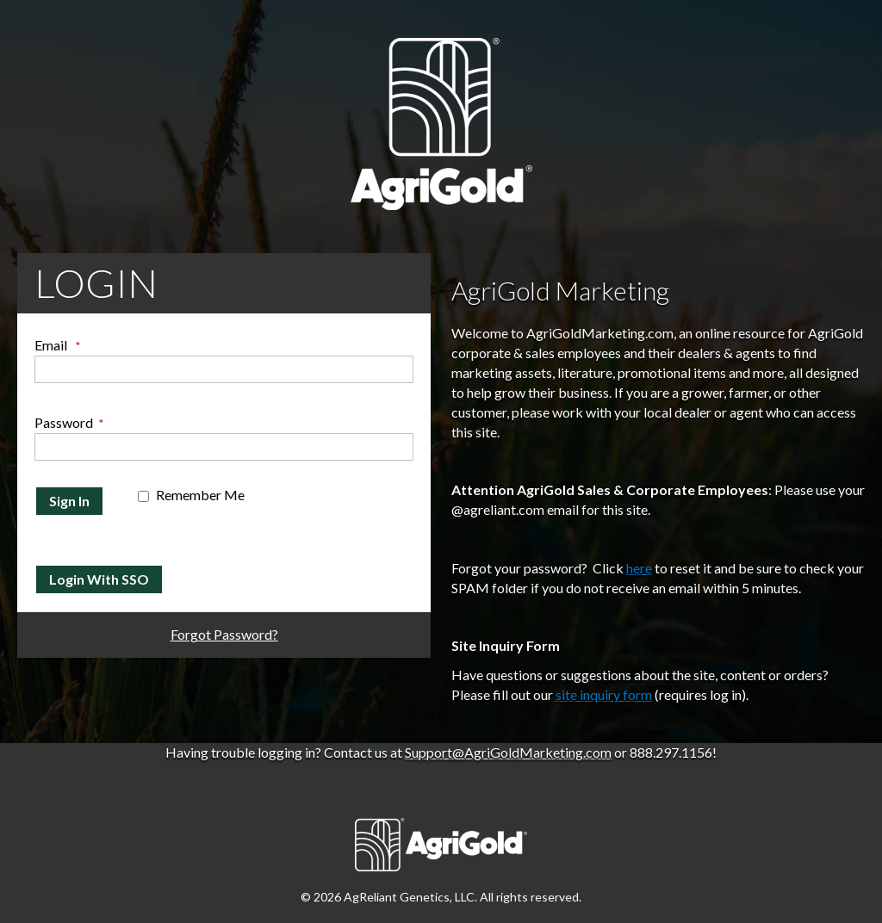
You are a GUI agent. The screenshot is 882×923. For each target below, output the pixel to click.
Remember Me (200, 494)
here (639, 568)
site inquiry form (604, 694)
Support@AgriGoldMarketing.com (508, 752)
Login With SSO (99, 579)
